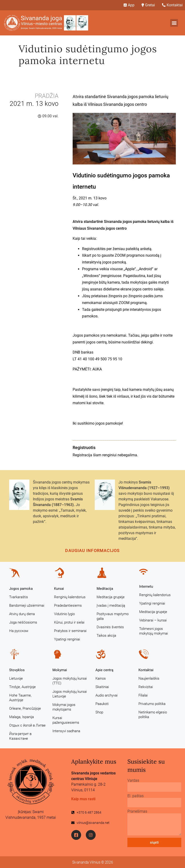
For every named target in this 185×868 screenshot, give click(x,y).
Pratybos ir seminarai (70, 631)
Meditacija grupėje (111, 597)
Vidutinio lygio (64, 614)
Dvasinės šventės (110, 627)
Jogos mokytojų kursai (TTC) (69, 680)
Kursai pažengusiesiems (65, 720)
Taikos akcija (106, 635)
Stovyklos (17, 670)
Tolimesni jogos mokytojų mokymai (153, 631)
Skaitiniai (102, 687)
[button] (174, 23)
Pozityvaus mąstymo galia (113, 616)
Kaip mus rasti (83, 799)
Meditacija (105, 588)
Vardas (133, 780)
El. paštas (135, 796)
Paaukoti (102, 704)
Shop (99, 712)
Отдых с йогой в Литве (27, 725)
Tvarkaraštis (18, 597)
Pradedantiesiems (68, 605)
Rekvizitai (145, 687)
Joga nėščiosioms (23, 622)
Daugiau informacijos (92, 550)
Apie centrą (104, 670)
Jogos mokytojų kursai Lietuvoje (69, 693)
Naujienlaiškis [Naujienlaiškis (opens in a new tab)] (148, 678)
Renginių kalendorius (70, 597)
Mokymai (59, 670)
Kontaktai (146, 670)
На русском (18, 631)
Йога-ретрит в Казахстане (20, 736)
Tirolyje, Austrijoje (22, 687)
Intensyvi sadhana (66, 731)
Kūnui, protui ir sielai (69, 622)
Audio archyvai (106, 695)
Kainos (100, 678)
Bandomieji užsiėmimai (26, 605)
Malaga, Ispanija (21, 717)
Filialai (143, 695)
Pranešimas (137, 811)
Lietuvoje (16, 678)
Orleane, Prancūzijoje (25, 708)
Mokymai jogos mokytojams (63, 707)
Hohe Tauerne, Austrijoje (20, 697)
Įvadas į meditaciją (111, 605)
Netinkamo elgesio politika (152, 714)
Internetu (146, 586)
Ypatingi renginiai (67, 639)
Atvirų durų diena (22, 614)
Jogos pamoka (21, 588)
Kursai (59, 588)
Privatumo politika (151, 704)
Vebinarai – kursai (153, 620)
